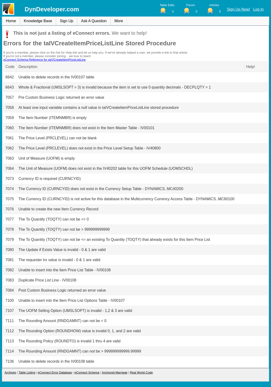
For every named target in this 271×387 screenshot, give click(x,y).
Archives (10, 372)
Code (9, 67)
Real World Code (141, 372)
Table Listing (27, 372)
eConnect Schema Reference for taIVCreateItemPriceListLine (44, 59)
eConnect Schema (87, 372)
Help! (250, 67)
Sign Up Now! (238, 9)
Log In (258, 9)
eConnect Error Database (55, 372)
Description (27, 67)
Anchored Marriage (114, 372)
